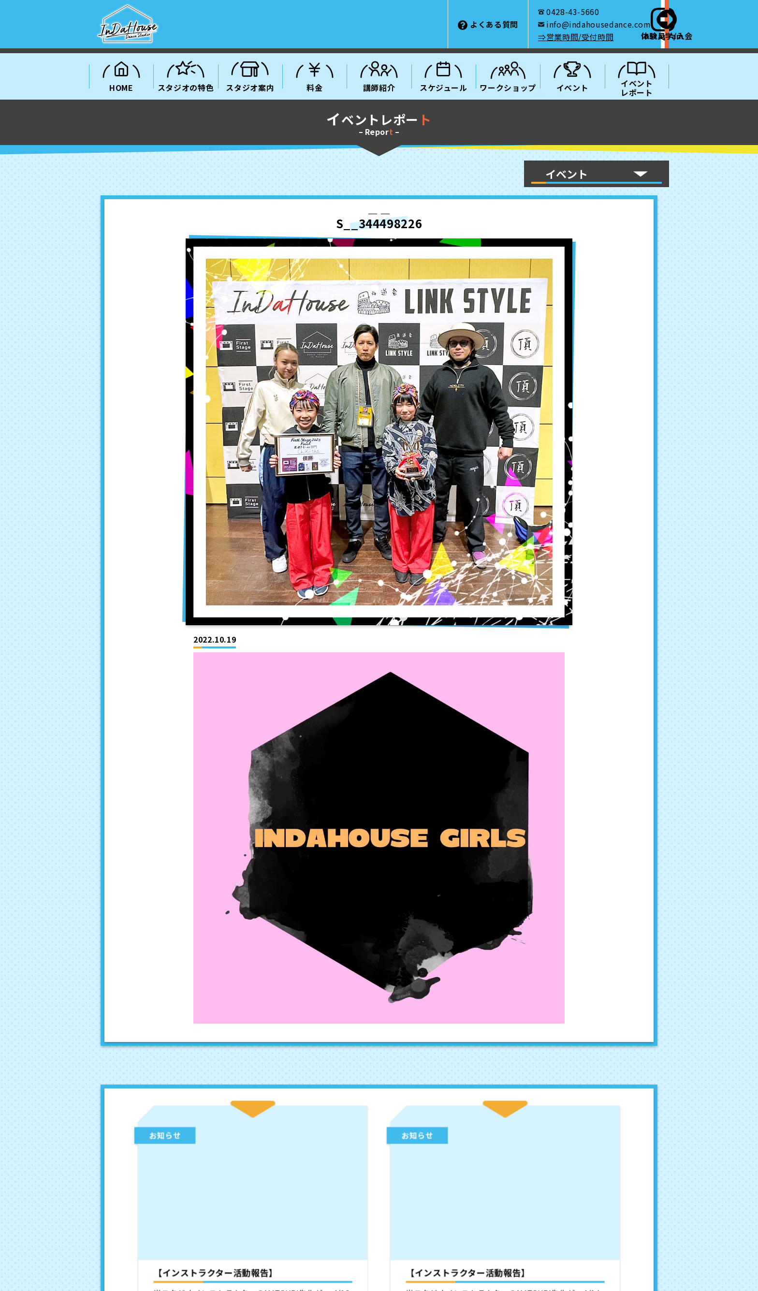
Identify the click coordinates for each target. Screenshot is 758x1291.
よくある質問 (386, 24)
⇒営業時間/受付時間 (468, 37)
